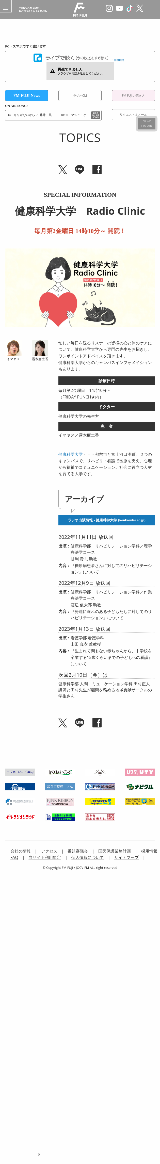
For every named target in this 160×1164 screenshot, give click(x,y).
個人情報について (87, 857)
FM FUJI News (26, 95)
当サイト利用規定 (44, 857)
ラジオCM (80, 95)
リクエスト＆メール (133, 114)
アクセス (49, 851)
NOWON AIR (146, 123)
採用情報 (149, 851)
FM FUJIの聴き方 (133, 95)
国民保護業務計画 (114, 851)
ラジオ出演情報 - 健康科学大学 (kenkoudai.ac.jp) (107, 520)
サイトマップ (126, 857)
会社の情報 (20, 851)
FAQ (14, 857)
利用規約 (119, 60)
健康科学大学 (70, 454)
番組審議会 (78, 851)
